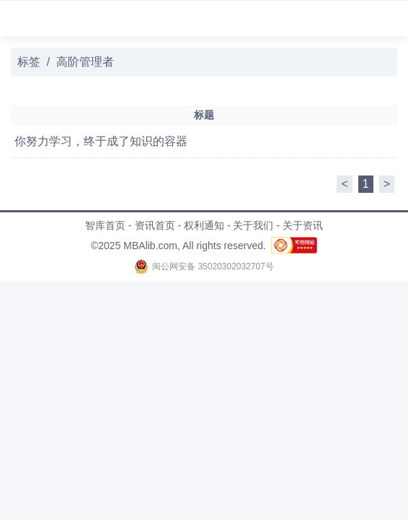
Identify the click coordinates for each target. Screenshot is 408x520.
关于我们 (253, 225)
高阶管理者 (85, 62)
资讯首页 (155, 225)
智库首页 (105, 225)
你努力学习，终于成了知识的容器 (100, 141)
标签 (28, 62)
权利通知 (204, 225)
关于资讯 (303, 225)
